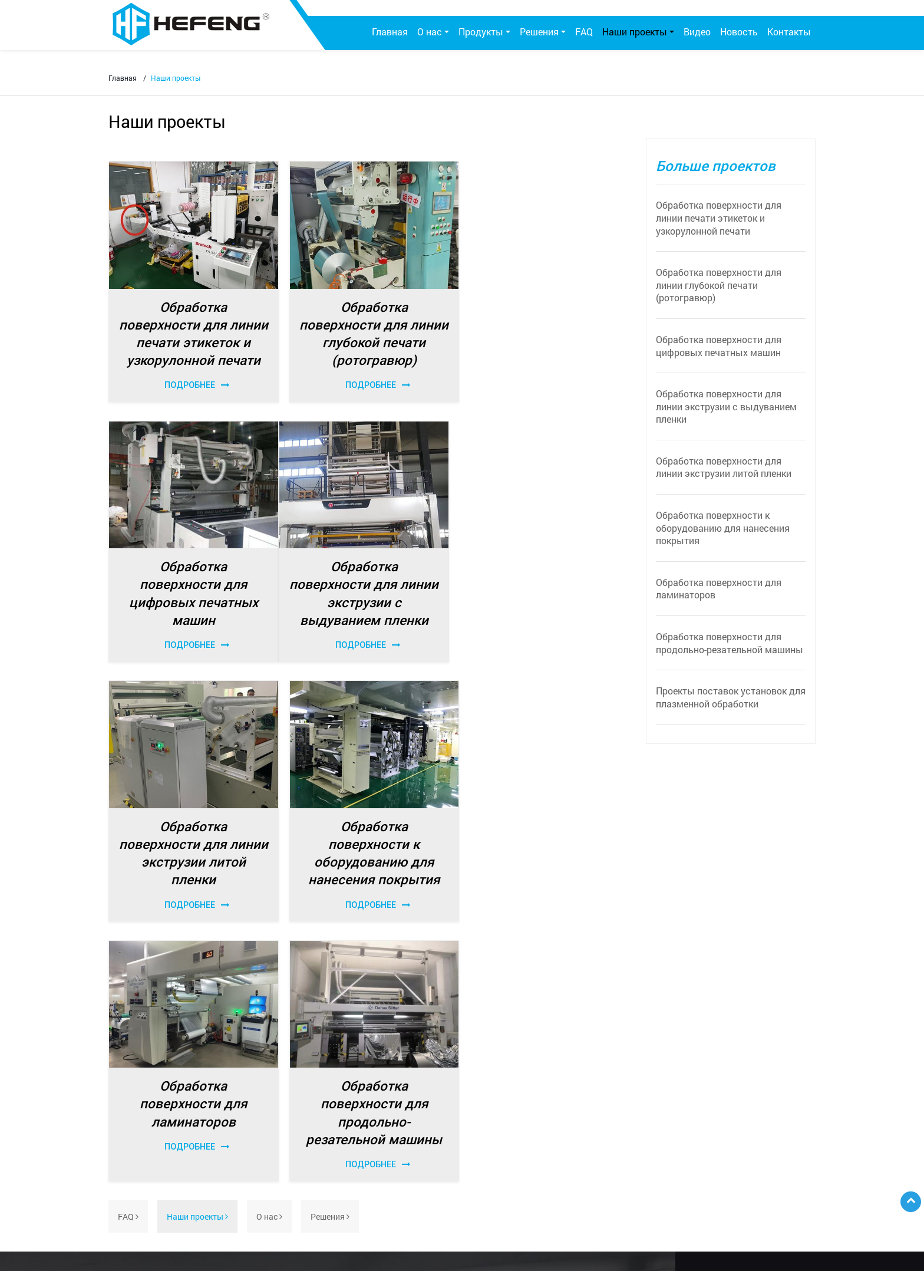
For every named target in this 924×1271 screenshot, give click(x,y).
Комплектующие (271, 1146)
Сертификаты (144, 1089)
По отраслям (465, 1089)
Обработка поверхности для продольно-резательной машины (729, 643)
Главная (390, 31)
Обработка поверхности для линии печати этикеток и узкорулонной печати (718, 217)
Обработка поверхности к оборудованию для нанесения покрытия (723, 527)
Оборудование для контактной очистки (315, 1187)
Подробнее (192, 383)
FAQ (584, 31)
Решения (330, 950)
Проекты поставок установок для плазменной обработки (731, 697)
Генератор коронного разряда (297, 1090)
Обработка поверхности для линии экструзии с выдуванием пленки (726, 406)
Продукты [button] (480, 31)
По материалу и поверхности (496, 1070)
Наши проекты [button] (634, 31)
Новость (739, 31)
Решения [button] (539, 31)
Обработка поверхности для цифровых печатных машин (718, 345)
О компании (141, 1070)
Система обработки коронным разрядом (318, 1070)
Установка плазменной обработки (305, 1168)
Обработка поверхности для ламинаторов (718, 588)
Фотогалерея (143, 1108)
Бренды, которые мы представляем (308, 1225)
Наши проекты (197, 950)
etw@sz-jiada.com (640, 1168)
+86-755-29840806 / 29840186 (664, 1133)
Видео (697, 31)
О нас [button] (429, 31)
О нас (269, 950)
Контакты (789, 31)
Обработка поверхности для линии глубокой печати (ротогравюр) (718, 285)
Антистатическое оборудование (301, 1206)
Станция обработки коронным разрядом (318, 1103)
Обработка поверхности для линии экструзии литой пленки (723, 467)
